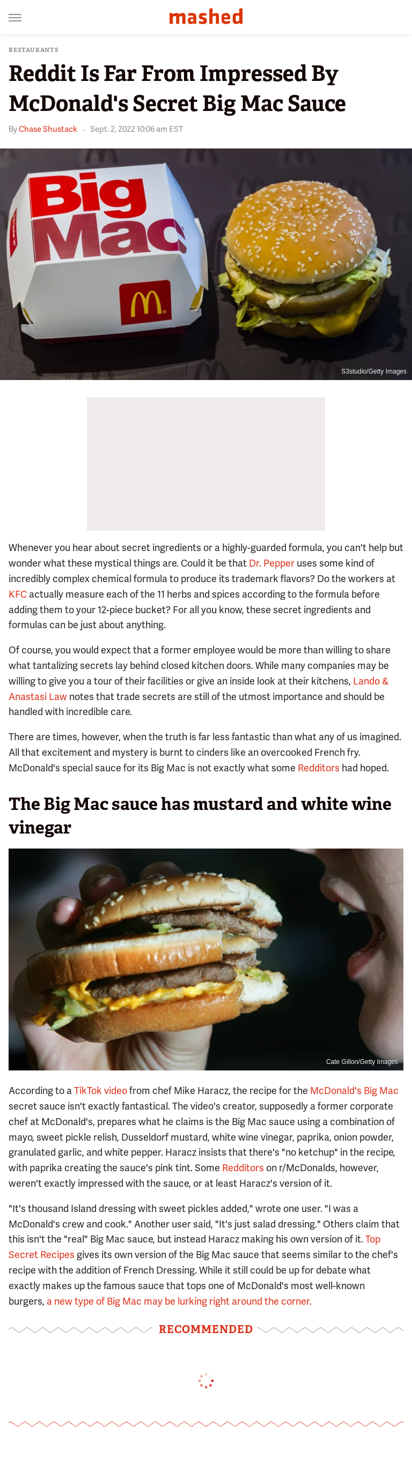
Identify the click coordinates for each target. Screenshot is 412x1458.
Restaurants (34, 50)
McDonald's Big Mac (354, 1090)
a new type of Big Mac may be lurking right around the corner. (179, 1301)
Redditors (319, 768)
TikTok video (100, 1090)
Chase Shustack (48, 129)
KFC (18, 594)
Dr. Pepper (272, 563)
